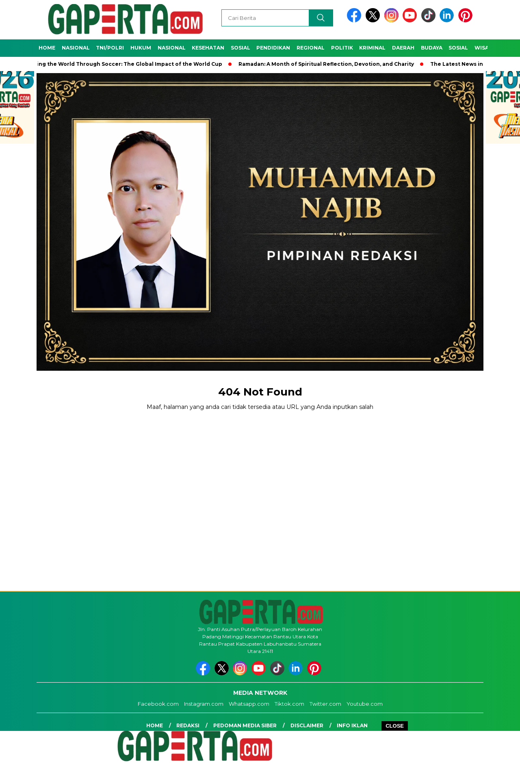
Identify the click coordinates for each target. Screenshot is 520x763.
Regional (311, 48)
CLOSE (395, 726)
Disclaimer (306, 725)
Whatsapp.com (249, 703)
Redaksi (187, 725)
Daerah (403, 48)
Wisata (485, 48)
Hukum (140, 48)
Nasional (76, 48)
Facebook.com (158, 703)
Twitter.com (325, 703)
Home (47, 48)
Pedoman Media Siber (245, 725)
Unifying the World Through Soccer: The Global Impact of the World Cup (125, 64)
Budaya (431, 48)
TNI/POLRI (110, 48)
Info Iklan (352, 725)
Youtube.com (365, 703)
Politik (342, 48)
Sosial (240, 48)
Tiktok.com (289, 703)
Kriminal (372, 48)
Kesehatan (208, 48)
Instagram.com (203, 703)
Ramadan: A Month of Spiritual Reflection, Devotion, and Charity (328, 64)
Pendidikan (273, 48)
